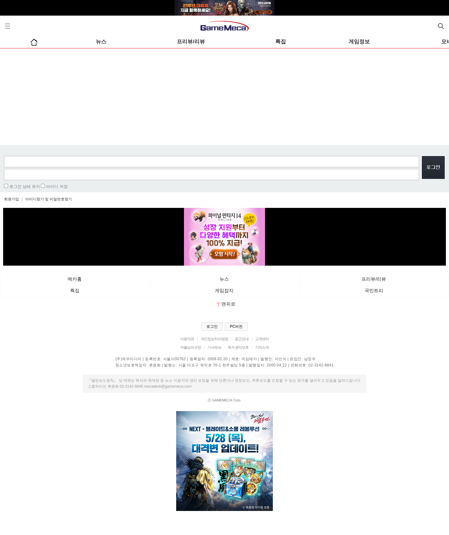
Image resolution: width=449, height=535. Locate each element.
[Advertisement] (224, 95)
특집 (280, 42)
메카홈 (75, 279)
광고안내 (242, 339)
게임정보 (359, 42)
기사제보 (214, 347)
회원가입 (11, 199)
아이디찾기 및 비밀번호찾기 (48, 199)
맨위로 (226, 304)
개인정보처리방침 (214, 339)
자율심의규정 (190, 347)
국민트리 (374, 290)
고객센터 (262, 339)
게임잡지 (224, 290)
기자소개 (262, 347)
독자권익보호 (238, 347)
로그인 (212, 326)
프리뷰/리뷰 (191, 42)
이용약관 (187, 339)
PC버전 (236, 326)
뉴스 (101, 42)
